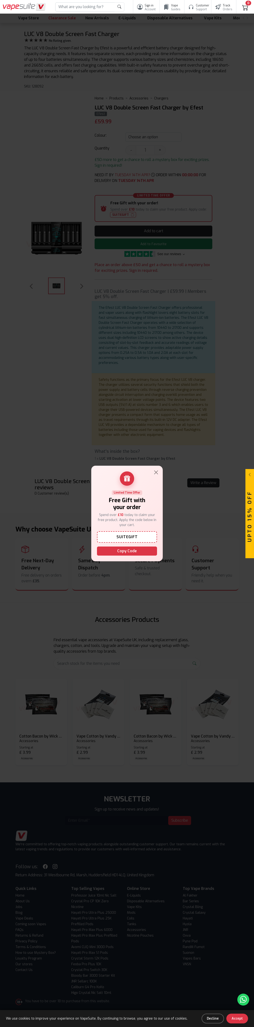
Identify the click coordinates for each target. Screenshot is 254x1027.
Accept (237, 1018)
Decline (213, 1018)
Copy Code (127, 550)
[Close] (156, 472)
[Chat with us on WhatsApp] (243, 1000)
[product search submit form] (119, 6)
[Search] (85, 6)
